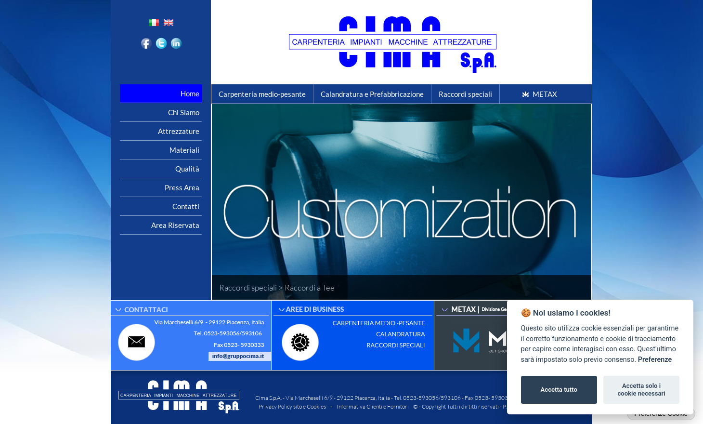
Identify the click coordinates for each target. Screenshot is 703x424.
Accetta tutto (559, 389)
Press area (182, 187)
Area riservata (175, 225)
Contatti (185, 206)
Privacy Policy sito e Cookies (292, 406)
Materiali (184, 150)
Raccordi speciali (465, 94)
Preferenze (655, 360)
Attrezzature (178, 131)
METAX (545, 94)
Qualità (187, 168)
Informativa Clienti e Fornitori (373, 406)
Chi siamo (183, 112)
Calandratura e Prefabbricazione (372, 94)
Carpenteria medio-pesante (262, 94)
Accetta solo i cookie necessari (641, 389)
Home (190, 93)
